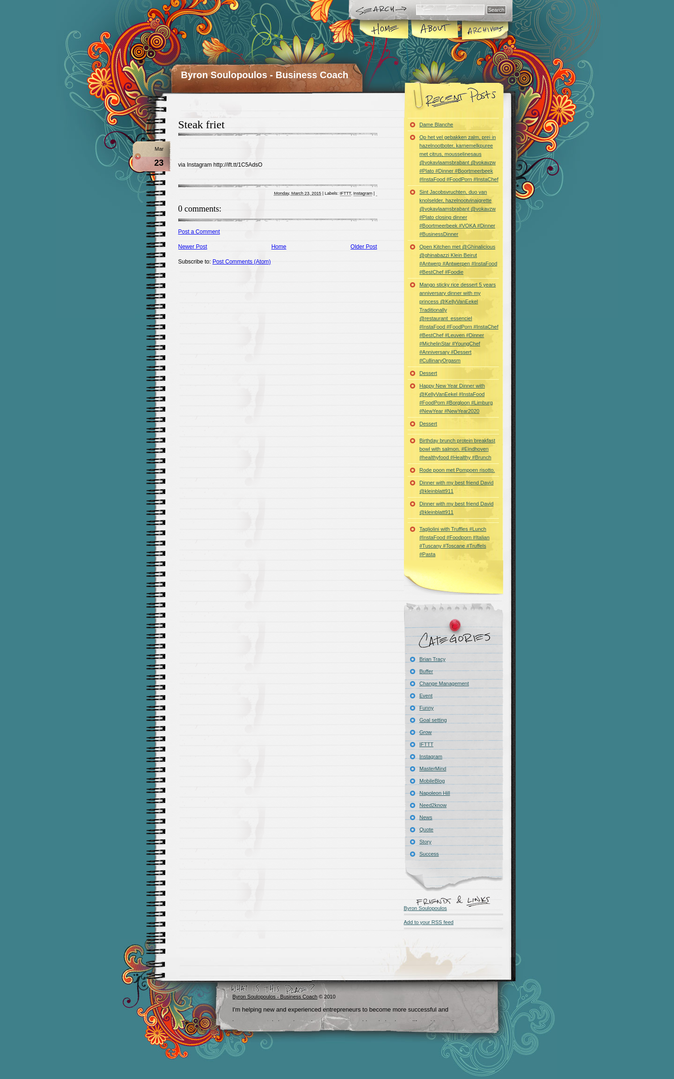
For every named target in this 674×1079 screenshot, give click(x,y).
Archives (484, 30)
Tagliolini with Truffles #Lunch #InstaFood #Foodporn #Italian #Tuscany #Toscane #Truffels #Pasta (454, 541)
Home (384, 30)
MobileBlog (432, 781)
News (425, 817)
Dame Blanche (436, 124)
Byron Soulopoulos (425, 908)
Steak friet (201, 124)
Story (425, 841)
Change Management (444, 683)
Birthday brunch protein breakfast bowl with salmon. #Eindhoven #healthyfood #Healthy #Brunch (457, 449)
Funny (426, 708)
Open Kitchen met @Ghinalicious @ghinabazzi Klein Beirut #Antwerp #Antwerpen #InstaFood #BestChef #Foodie (458, 259)
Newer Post (192, 246)
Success (429, 854)
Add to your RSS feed (429, 922)
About (435, 30)
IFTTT (345, 193)
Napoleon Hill (434, 793)
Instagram (363, 193)
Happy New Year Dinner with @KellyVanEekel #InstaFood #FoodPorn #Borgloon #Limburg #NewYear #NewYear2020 (456, 398)
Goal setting (433, 720)
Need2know (433, 805)
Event (425, 695)
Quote (426, 829)
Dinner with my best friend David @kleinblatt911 (456, 487)
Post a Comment (199, 231)
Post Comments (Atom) (241, 261)
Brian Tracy (432, 659)
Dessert (428, 373)
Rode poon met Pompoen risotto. (457, 470)
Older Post (364, 246)
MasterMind (432, 768)
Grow (425, 732)
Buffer (426, 671)
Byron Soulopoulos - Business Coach (265, 75)
